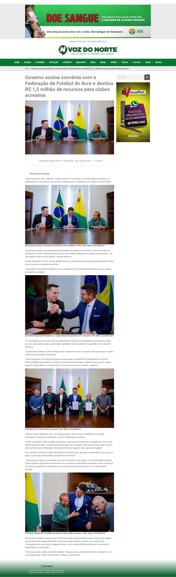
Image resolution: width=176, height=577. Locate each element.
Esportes (67, 62)
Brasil (103, 62)
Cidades (27, 62)
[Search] (147, 77)
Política (137, 62)
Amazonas (81, 62)
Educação (53, 62)
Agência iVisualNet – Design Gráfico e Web (51, 572)
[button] (69, 214)
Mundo (114, 62)
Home (16, 62)
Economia (40, 62)
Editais (158, 62)
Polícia (125, 62)
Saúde (148, 62)
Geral (93, 62)
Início (27, 68)
